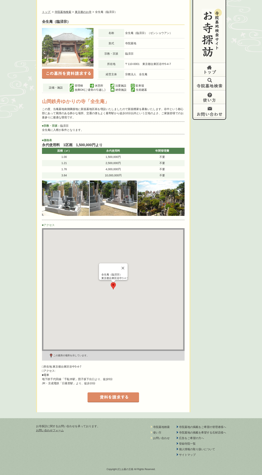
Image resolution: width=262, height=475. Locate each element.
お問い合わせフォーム (50, 430)
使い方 (209, 97)
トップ (209, 69)
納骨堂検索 (209, 83)
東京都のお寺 (83, 12)
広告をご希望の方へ (191, 438)
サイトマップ (187, 454)
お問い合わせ (209, 111)
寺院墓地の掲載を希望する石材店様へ (202, 432)
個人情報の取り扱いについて (197, 449)
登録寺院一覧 (187, 443)
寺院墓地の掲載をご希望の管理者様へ (202, 427)
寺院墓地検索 (63, 12)
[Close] (123, 268)
